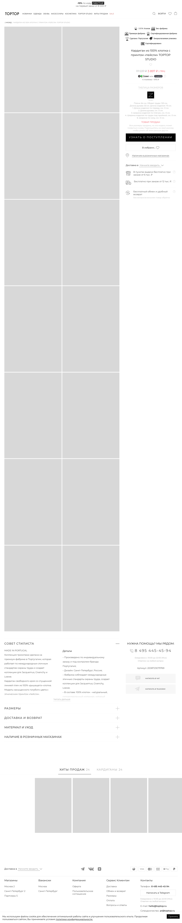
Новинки (27, 14)
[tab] (74, 771)
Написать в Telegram (158, 892)
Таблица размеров (150, 87)
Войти (162, 13)
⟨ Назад (8, 22)
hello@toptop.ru (158, 906)
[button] (61, 643)
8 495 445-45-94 (160, 886)
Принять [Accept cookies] (173, 916)
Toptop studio (85, 14)
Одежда (37, 14)
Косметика (71, 14)
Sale (111, 14)
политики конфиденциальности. (74, 919)
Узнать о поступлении (151, 137)
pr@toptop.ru (167, 910)
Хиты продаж (101, 14)
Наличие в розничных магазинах (150, 155)
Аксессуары (57, 14)
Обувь (46, 14)
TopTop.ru (12, 13)
